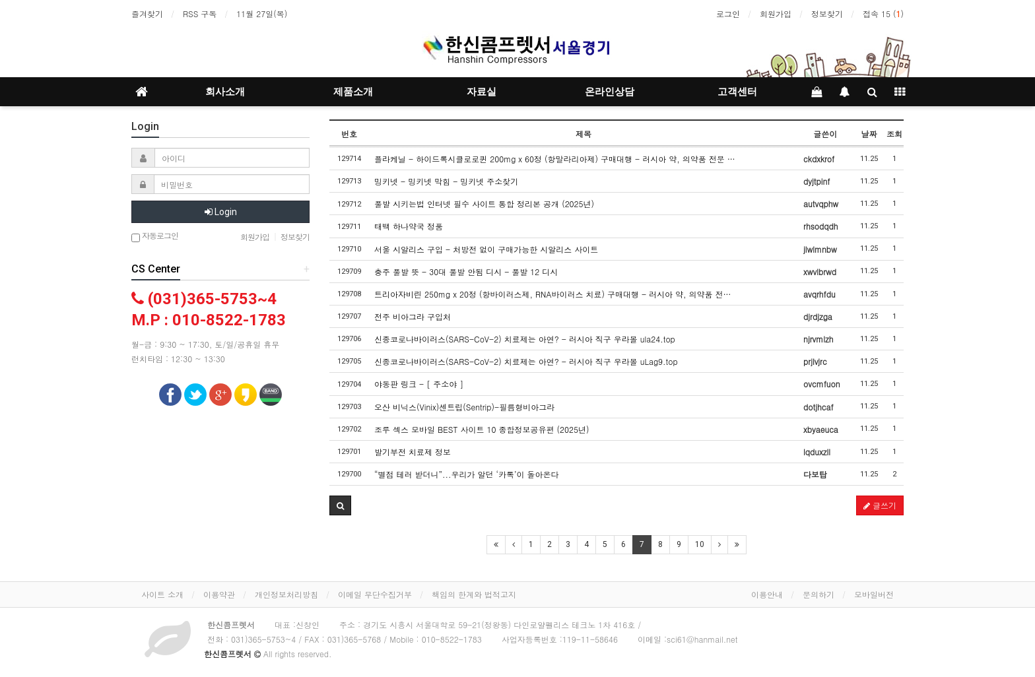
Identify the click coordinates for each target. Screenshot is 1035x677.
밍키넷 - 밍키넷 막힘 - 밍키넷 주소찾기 (446, 181)
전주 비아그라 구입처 (412, 316)
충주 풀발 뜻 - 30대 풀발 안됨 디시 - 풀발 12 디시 (466, 271)
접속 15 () (883, 13)
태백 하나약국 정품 (408, 226)
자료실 (481, 92)
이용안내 (767, 594)
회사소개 (225, 92)
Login (221, 212)
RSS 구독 (200, 13)
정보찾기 (827, 13)
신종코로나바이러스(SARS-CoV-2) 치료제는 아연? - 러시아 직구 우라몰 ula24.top (524, 338)
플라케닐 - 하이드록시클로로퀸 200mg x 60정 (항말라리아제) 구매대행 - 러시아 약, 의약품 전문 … (554, 158)
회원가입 (775, 13)
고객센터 (737, 92)
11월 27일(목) (261, 13)
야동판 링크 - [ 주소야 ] (418, 383)
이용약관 (219, 594)
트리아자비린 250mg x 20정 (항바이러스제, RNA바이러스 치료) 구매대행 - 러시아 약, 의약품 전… (552, 294)
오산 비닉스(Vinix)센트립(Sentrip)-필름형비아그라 (464, 406)
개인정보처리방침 (286, 594)
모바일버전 (874, 594)
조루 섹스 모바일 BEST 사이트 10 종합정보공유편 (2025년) (481, 429)
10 (699, 544)
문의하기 (818, 594)
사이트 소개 (162, 594)
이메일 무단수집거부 (375, 594)
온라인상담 (609, 92)
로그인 (728, 13)
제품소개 (353, 92)
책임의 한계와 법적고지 (474, 594)
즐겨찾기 (147, 13)
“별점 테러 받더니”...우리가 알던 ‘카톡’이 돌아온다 (466, 474)
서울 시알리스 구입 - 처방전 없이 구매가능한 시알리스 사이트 (486, 249)
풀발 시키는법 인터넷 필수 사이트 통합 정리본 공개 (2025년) (484, 203)
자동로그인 (154, 236)
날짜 (869, 133)
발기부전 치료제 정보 (412, 451)
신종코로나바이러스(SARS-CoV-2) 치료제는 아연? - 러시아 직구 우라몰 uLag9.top (526, 361)
